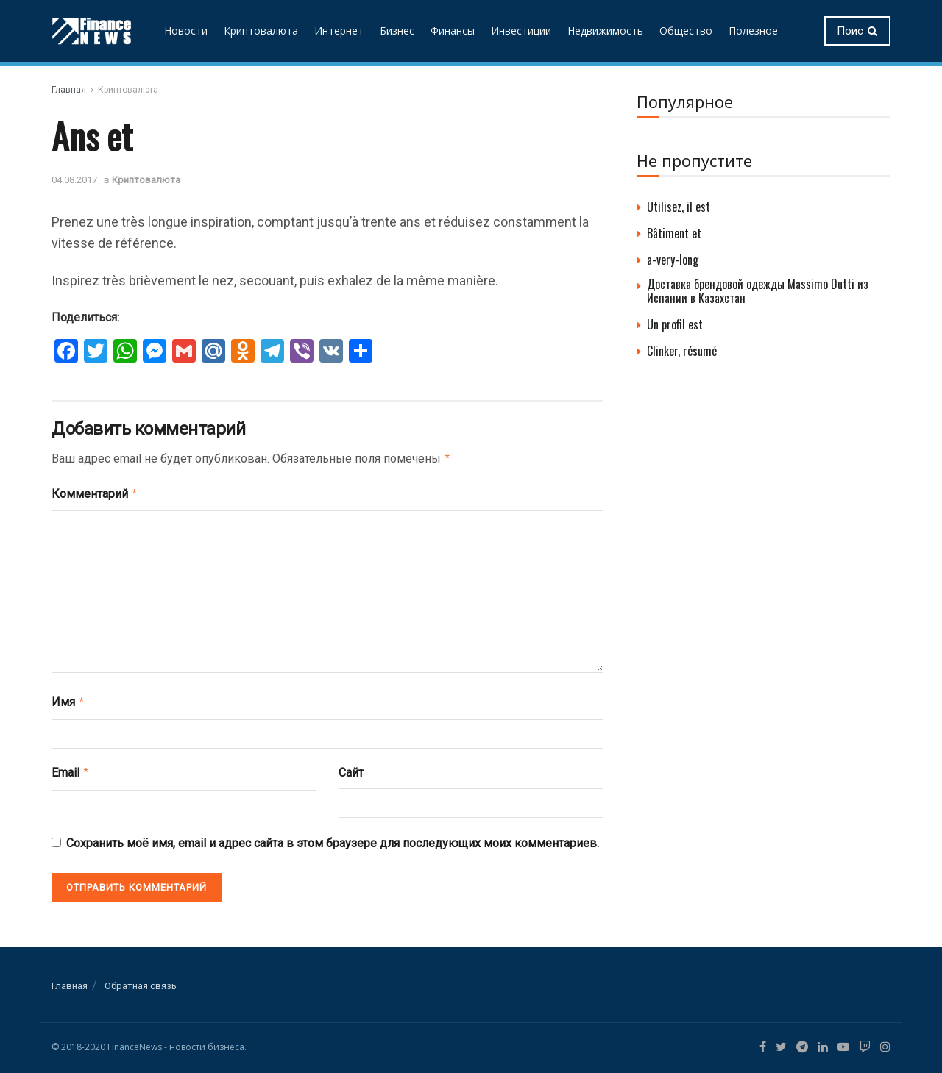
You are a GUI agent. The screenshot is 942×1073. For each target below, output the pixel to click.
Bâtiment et (674, 233)
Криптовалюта (261, 31)
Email (71, 768)
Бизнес (397, 31)
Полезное (753, 31)
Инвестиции (521, 31)
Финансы (453, 31)
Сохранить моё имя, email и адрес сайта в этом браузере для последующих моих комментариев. (332, 837)
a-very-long (672, 259)
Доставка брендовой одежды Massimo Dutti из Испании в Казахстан (757, 291)
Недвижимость (605, 31)
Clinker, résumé (682, 351)
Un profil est (675, 324)
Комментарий (95, 492)
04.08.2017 (74, 179)
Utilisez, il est (678, 206)
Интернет (339, 31)
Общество (685, 31)
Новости (186, 31)
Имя (68, 699)
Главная (69, 90)
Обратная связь (141, 979)
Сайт (351, 768)
